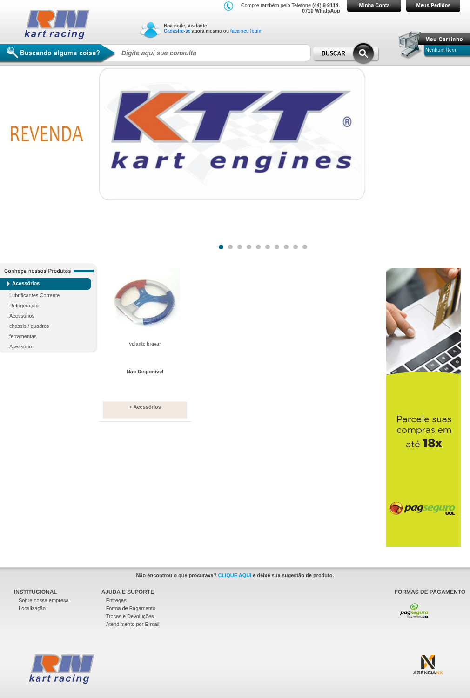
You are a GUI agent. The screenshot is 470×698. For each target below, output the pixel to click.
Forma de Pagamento (130, 608)
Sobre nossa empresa (44, 600)
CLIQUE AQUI (235, 575)
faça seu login (246, 30)
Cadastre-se (177, 30)
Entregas (116, 600)
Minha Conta (374, 5)
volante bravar (145, 343)
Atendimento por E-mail (133, 624)
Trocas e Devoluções (130, 616)
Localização (32, 608)
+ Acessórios (145, 407)
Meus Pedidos (433, 5)
